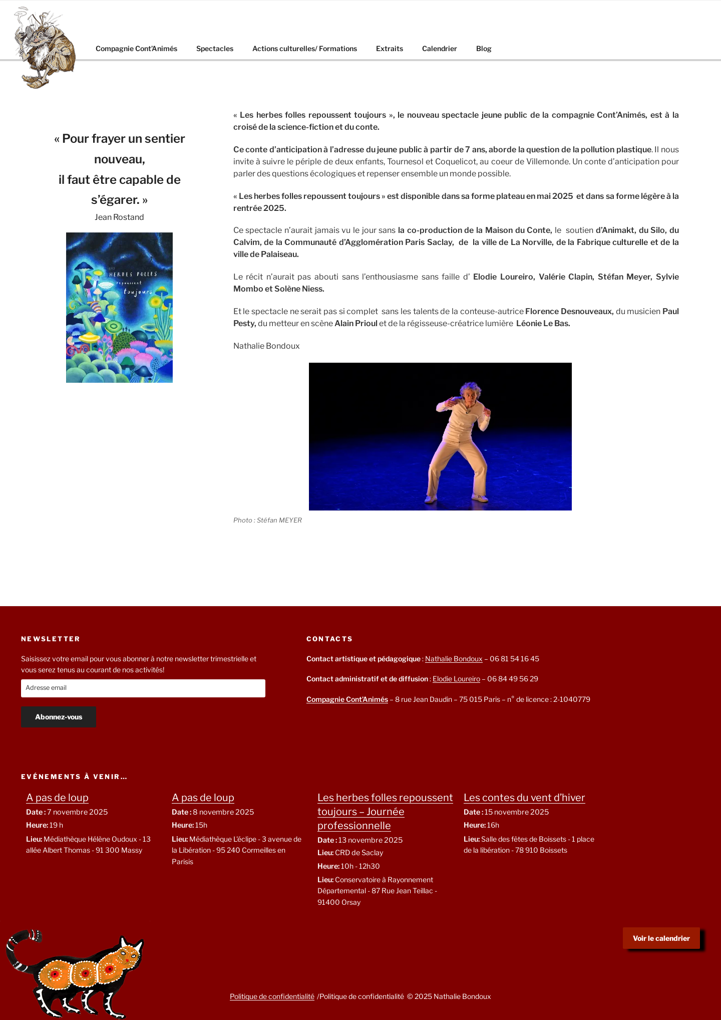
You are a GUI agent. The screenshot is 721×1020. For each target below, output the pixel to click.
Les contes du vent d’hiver (524, 798)
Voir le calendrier (661, 938)
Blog (484, 48)
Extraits (389, 48)
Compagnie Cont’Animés (136, 48)
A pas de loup (57, 798)
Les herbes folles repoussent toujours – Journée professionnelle (385, 812)
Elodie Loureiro (456, 678)
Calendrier (439, 48)
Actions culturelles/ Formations (304, 48)
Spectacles (214, 48)
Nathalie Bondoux (454, 658)
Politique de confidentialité (272, 996)
